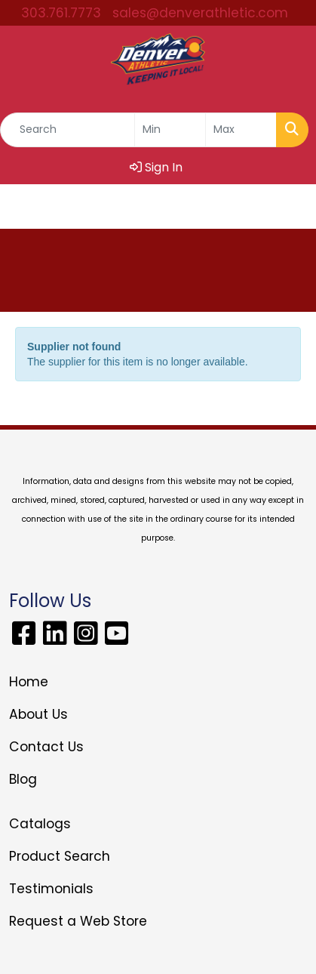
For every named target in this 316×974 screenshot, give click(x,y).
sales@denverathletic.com (200, 13)
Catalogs (40, 824)
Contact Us (46, 747)
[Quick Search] (67, 130)
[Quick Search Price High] (241, 130)
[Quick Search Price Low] (170, 130)
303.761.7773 (61, 13)
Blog (23, 779)
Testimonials (51, 889)
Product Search (59, 856)
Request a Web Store (78, 921)
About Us (38, 714)
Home (28, 682)
